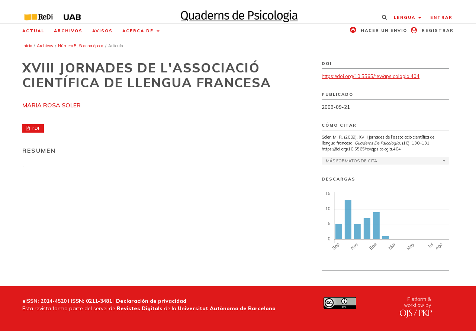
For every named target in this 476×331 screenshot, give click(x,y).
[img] (238, 11)
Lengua (405, 17)
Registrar (437, 30)
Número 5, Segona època (80, 46)
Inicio (27, 46)
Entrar (441, 17)
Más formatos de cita (351, 160)
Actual (33, 30)
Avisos (102, 30)
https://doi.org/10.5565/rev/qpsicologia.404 (370, 76)
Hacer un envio (383, 30)
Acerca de (138, 30)
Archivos (68, 30)
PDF (35, 128)
